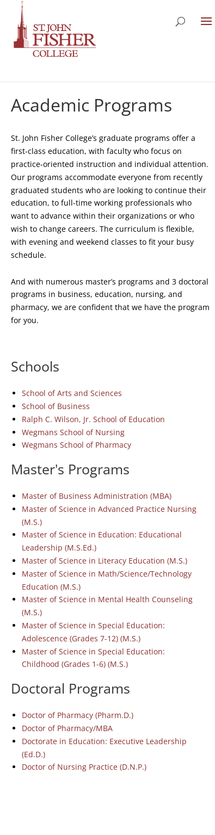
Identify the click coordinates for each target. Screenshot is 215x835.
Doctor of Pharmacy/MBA (67, 728)
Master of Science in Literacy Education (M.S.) (104, 560)
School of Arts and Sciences (72, 393)
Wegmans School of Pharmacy (76, 445)
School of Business (56, 406)
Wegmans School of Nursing (73, 432)
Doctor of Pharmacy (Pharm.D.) (77, 715)
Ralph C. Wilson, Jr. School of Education (93, 419)
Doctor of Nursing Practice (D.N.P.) (84, 767)
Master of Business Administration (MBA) (96, 496)
